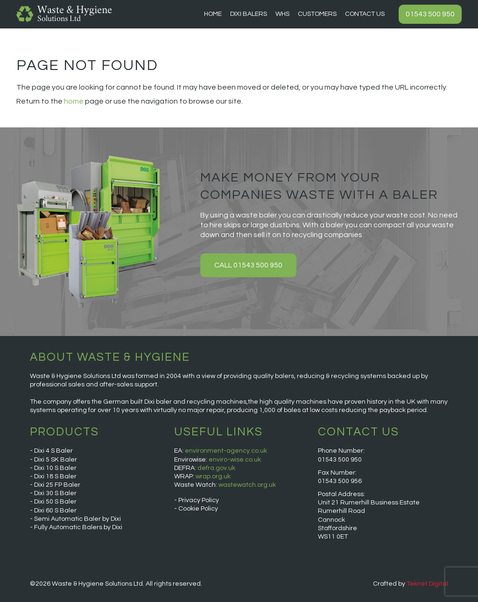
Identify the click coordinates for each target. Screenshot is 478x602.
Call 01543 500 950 (248, 265)
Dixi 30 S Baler (55, 493)
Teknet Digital (427, 584)
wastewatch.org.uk (247, 485)
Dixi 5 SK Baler (55, 459)
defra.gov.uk (216, 468)
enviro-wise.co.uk (235, 459)
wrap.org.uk (213, 476)
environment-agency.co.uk (226, 451)
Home (213, 14)
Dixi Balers (248, 14)
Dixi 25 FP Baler (57, 485)
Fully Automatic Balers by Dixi (78, 527)
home (74, 101)
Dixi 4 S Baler (53, 451)
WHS (282, 14)
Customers (317, 14)
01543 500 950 (430, 14)
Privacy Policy (198, 500)
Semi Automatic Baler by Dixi (77, 519)
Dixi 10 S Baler (55, 468)
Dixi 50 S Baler (55, 501)
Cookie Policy (198, 508)
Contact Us (365, 14)
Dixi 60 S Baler (55, 510)
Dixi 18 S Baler (55, 476)
